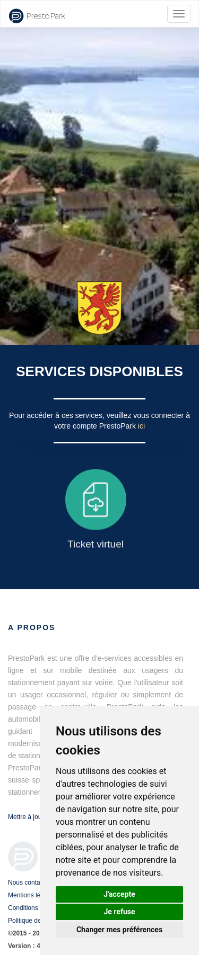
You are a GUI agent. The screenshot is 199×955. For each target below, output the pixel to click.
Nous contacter (29, 882)
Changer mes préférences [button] (119, 929)
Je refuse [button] (119, 911)
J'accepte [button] (119, 894)
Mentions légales (32, 895)
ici (141, 426)
